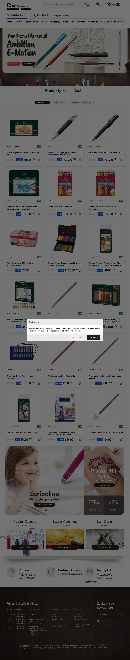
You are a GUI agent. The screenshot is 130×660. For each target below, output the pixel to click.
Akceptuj (94, 337)
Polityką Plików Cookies (72, 331)
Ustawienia (77, 337)
